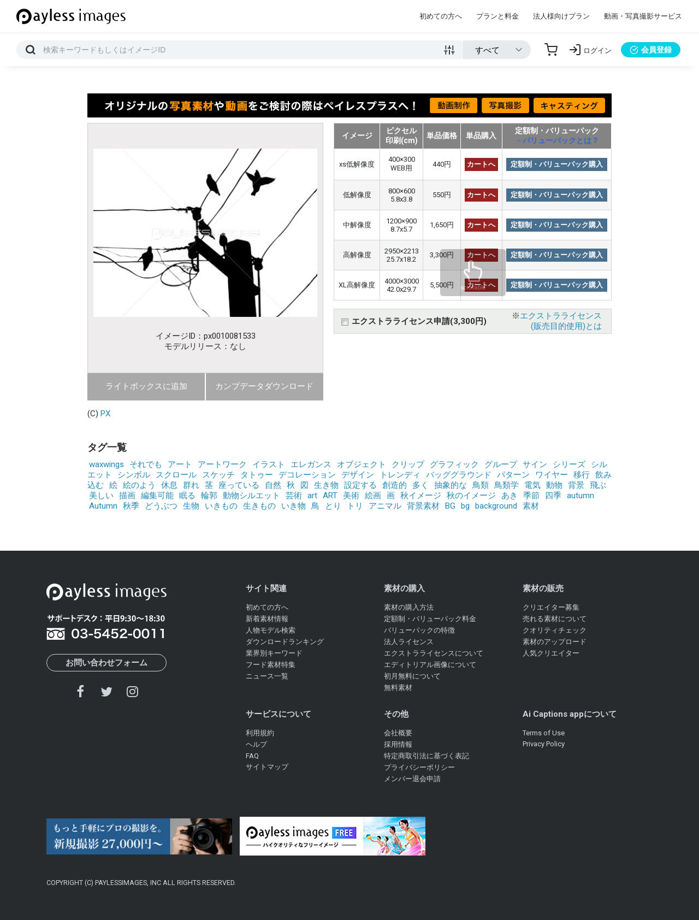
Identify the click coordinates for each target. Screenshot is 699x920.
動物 (554, 485)
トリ (355, 506)
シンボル (133, 475)
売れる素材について (555, 619)
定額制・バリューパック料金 (430, 619)
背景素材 (423, 506)
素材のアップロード (555, 642)
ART (330, 495)
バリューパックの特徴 (419, 630)
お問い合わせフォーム (106, 663)
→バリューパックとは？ (557, 140)
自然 (273, 485)
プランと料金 (497, 16)
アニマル (385, 506)
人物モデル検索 (270, 630)
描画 (127, 495)
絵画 (373, 495)
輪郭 (209, 495)
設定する (360, 485)
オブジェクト (361, 464)
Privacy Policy (544, 744)
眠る (187, 495)
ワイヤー (551, 475)
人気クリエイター (551, 653)
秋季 (131, 506)
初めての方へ (440, 16)
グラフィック (454, 464)
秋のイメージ (471, 495)
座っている (238, 485)
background (496, 506)
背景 (576, 485)
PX (105, 413)
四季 (553, 495)
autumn (580, 495)
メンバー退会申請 (412, 779)
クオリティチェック (555, 630)
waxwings (106, 464)
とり (333, 506)
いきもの (221, 506)
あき (509, 495)
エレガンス (311, 464)
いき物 (293, 506)
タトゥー (256, 475)
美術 (351, 495)
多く (420, 485)
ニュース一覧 (267, 676)
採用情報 (398, 744)
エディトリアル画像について (430, 664)
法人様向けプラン (561, 16)
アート (180, 464)
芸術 (294, 495)
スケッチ (218, 475)
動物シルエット (251, 495)
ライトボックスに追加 (146, 386)
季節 (531, 495)
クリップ (408, 464)
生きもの (259, 506)
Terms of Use (544, 733)
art (312, 495)
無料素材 (398, 687)
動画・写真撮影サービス (643, 16)
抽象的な (450, 485)
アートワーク (222, 464)
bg (465, 506)
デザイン (357, 475)
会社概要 (398, 733)
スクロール (176, 475)
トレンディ (400, 475)
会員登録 (651, 49)
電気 (532, 485)
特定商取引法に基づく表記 (426, 756)
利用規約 (260, 733)
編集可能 (157, 495)
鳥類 (480, 485)
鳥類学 (506, 485)
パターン (513, 475)
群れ (191, 485)
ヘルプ (256, 744)
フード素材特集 (270, 664)
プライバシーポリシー (419, 767)
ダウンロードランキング (285, 642)
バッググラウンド (458, 475)
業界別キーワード (274, 653)
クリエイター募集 (551, 607)
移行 (581, 475)
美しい (101, 495)
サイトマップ (267, 767)
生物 (191, 506)
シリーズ (569, 464)
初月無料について (412, 676)
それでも (145, 464)
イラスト (268, 464)
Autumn (103, 506)
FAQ (252, 756)
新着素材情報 (267, 619)
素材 (531, 506)
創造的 (394, 485)
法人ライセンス (409, 642)
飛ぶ (598, 485)
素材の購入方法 (409, 607)
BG (450, 506)
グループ (500, 464)
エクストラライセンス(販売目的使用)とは (561, 321)
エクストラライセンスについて (433, 653)
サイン (535, 464)
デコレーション (307, 475)
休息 (169, 485)
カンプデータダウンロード (264, 386)
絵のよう (139, 485)
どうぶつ (161, 506)
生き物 (326, 485)
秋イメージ (420, 495)
